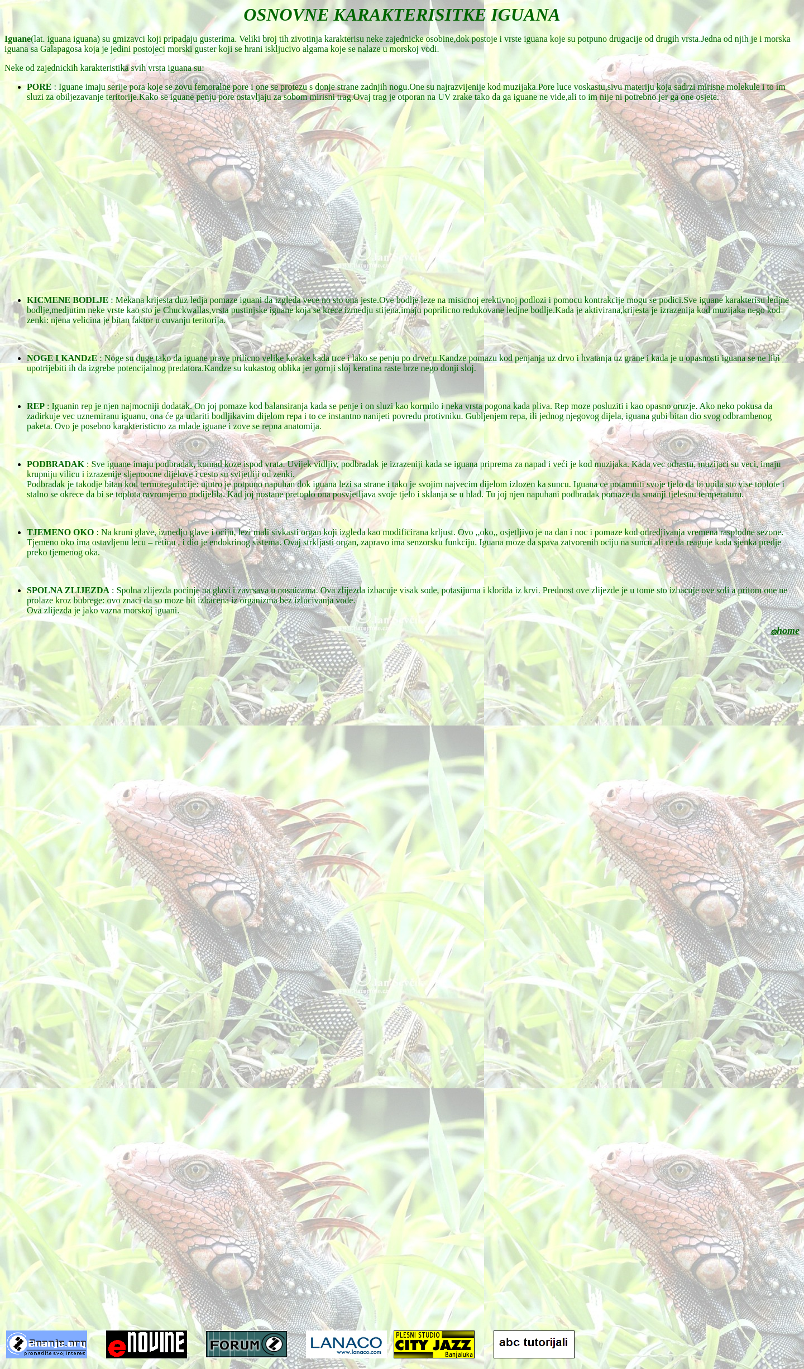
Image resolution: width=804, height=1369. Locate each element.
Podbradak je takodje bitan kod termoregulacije (111, 484)
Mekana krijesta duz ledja (162, 300)
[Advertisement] (402, 189)
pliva (541, 406)
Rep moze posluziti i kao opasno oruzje (624, 406)
